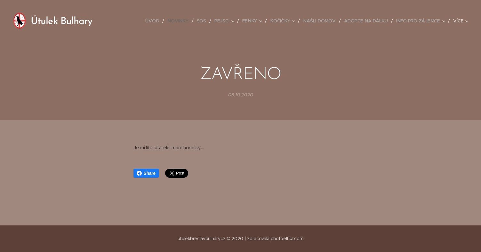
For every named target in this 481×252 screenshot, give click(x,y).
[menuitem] (122, 21)
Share (146, 173)
